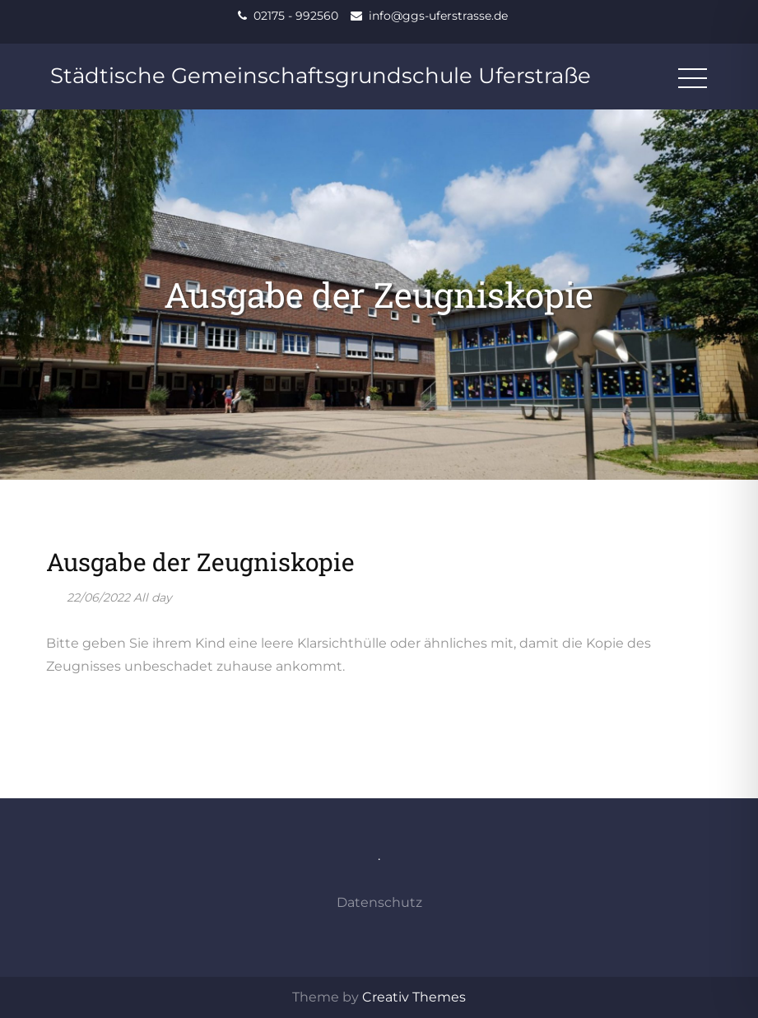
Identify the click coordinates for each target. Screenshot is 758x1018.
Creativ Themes (414, 997)
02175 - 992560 (295, 15)
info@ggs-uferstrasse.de (438, 15)
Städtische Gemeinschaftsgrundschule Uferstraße (320, 76)
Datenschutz (379, 902)
